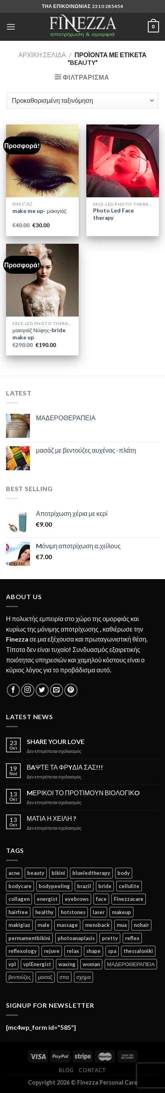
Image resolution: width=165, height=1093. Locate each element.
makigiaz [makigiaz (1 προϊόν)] (19, 925)
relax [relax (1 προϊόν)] (73, 951)
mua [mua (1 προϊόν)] (122, 925)
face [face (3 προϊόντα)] (101, 899)
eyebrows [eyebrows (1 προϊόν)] (77, 899)
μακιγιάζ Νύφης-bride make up (39, 334)
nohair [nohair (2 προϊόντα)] (141, 925)
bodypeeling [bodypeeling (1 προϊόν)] (54, 886)
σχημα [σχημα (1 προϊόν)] (83, 977)
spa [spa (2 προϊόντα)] (112, 951)
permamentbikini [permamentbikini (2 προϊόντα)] (29, 938)
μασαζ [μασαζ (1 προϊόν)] (45, 977)
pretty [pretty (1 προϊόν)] (110, 938)
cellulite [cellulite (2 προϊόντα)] (129, 886)
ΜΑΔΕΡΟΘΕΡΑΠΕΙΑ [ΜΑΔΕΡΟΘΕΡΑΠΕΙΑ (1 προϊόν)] (131, 964)
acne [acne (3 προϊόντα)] (14, 873)
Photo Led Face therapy (113, 214)
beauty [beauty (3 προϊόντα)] (35, 873)
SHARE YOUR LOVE (55, 741)
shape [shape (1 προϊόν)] (93, 951)
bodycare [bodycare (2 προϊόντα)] (20, 886)
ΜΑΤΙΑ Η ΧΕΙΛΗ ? (51, 818)
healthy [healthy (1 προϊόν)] (44, 912)
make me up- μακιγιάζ (39, 211)
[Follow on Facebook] (13, 690)
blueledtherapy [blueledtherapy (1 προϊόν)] (91, 873)
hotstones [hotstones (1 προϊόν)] (73, 912)
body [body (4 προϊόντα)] (123, 873)
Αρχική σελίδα (42, 54)
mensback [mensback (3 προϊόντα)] (97, 925)
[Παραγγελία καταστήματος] (82, 100)
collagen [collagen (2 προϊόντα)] (19, 899)
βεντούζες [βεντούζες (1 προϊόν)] (19, 977)
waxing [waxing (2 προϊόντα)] (67, 964)
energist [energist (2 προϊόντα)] (47, 899)
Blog (66, 1070)
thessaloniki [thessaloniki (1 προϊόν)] (138, 951)
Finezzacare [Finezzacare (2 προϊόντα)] (128, 899)
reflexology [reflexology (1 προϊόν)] (22, 951)
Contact (92, 1070)
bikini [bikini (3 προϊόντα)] (58, 873)
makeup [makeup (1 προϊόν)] (121, 912)
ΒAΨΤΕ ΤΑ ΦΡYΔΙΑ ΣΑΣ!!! (65, 767)
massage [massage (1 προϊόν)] (67, 925)
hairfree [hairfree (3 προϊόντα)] (18, 912)
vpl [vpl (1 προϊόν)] (12, 964)
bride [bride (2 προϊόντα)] (104, 886)
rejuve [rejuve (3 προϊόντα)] (52, 951)
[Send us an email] (56, 690)
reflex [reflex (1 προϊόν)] (132, 938)
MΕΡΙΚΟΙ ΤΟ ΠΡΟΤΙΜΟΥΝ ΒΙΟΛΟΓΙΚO (83, 792)
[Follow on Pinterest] (71, 690)
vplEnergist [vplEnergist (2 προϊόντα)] (37, 964)
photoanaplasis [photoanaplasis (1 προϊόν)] (76, 938)
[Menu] (11, 26)
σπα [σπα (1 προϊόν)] (64, 977)
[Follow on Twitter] (42, 690)
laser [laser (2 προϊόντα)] (99, 912)
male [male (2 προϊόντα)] (44, 925)
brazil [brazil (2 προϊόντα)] (84, 886)
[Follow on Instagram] (27, 690)
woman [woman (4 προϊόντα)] (91, 964)
